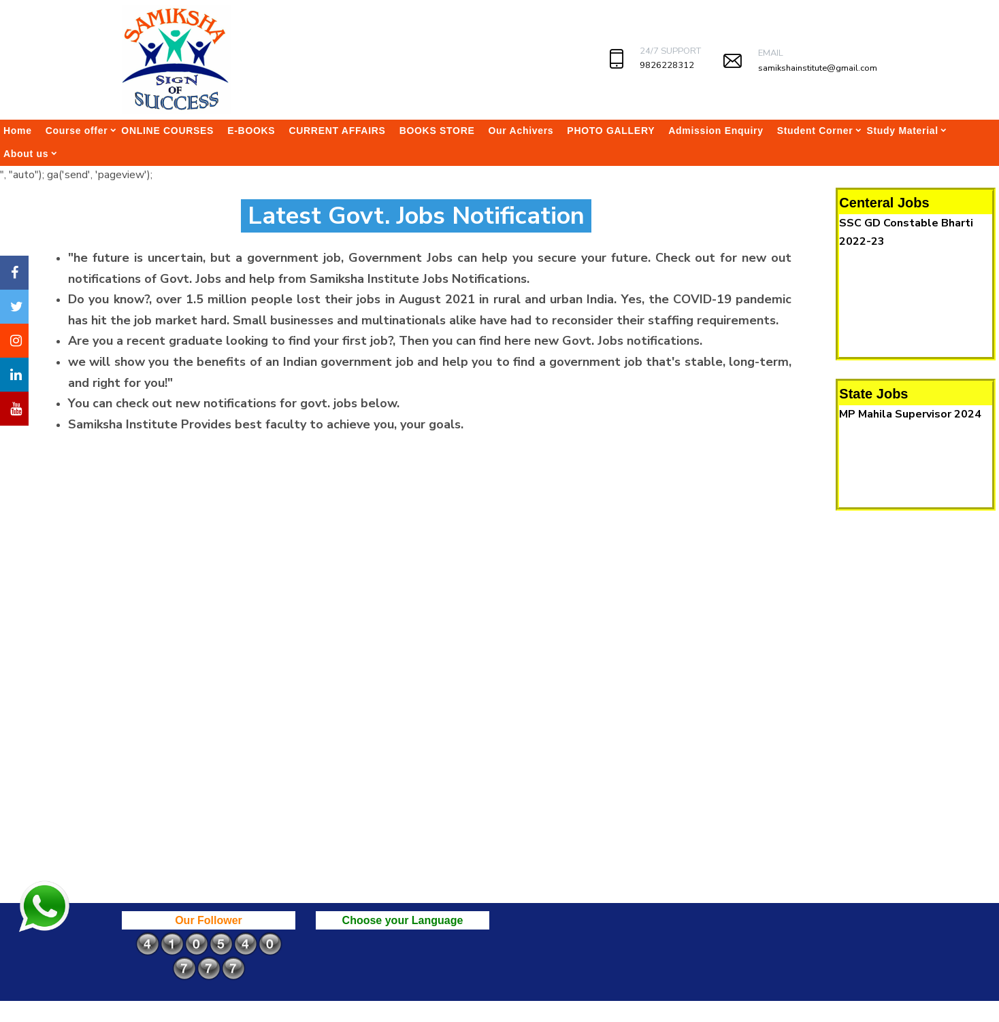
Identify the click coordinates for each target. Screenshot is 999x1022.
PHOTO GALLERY (611, 130)
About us (25, 153)
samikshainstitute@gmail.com (817, 68)
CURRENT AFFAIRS (337, 130)
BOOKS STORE (437, 130)
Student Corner (815, 130)
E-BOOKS (251, 130)
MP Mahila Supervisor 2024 (910, 414)
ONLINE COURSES (167, 130)
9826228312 (667, 65)
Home (17, 130)
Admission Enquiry (715, 130)
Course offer (77, 130)
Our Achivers (521, 130)
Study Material (902, 130)
